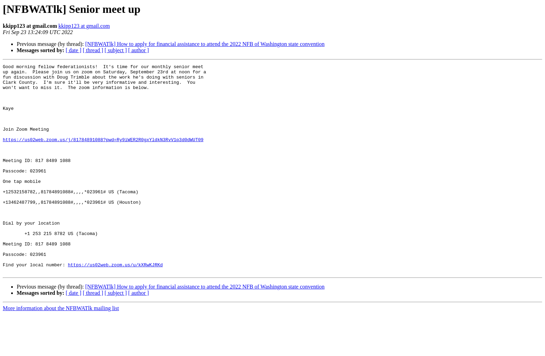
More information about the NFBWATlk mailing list (61, 350)
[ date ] (73, 50)
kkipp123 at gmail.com (84, 26)
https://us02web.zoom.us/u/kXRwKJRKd (115, 305)
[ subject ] (116, 50)
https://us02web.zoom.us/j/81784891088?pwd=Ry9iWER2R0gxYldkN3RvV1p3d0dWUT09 (103, 155)
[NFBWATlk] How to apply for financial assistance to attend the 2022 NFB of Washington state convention (205, 44)
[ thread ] (93, 50)
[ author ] (138, 50)
